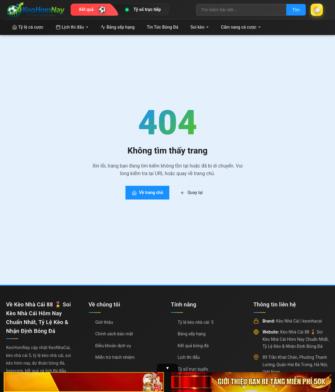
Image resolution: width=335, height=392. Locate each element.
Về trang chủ (147, 192)
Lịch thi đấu (72, 27)
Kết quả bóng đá (193, 345)
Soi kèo (199, 27)
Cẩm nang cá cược (241, 27)
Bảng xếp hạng (117, 27)
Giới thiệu (104, 322)
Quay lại (191, 192)
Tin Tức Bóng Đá (162, 27)
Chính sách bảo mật (114, 333)
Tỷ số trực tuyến (193, 369)
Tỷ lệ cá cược (28, 27)
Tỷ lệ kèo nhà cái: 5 (195, 322)
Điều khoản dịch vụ (113, 345)
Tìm (296, 9)
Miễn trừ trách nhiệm (115, 357)
